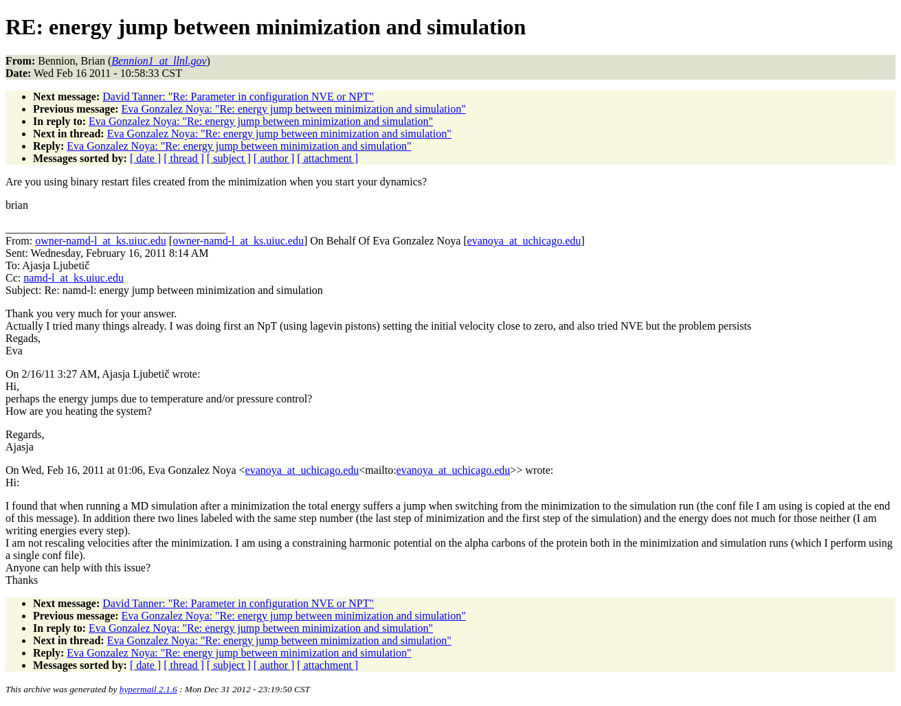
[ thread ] (184, 158)
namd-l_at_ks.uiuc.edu (73, 278)
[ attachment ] (327, 158)
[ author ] (274, 158)
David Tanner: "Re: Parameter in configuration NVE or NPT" (238, 96)
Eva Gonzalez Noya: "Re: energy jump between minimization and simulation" (294, 109)
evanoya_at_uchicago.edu (524, 241)
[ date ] (145, 158)
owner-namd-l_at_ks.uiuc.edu (100, 241)
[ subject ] (229, 158)
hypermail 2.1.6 (148, 689)
